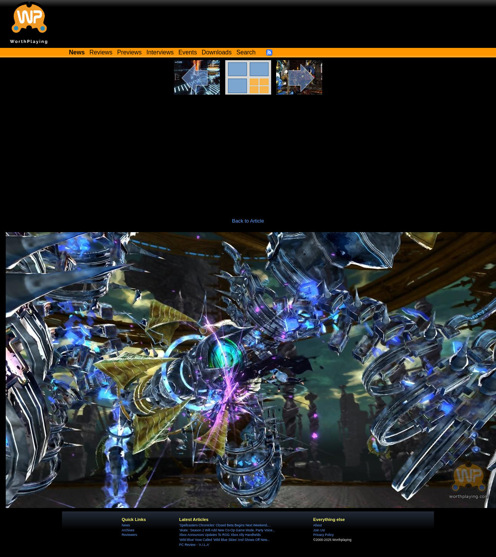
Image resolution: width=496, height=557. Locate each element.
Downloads (217, 52)
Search (245, 52)
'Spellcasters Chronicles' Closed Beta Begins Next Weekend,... (225, 525)
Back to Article (248, 221)
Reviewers (129, 535)
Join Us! (319, 530)
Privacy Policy (323, 535)
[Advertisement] (248, 152)
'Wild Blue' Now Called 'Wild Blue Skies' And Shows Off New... (224, 540)
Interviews (160, 52)
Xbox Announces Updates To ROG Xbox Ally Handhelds (220, 535)
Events (187, 52)
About (317, 525)
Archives (128, 530)
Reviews (101, 52)
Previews (129, 52)
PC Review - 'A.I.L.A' (194, 545)
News (126, 525)
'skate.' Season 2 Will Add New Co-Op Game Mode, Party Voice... (227, 530)
